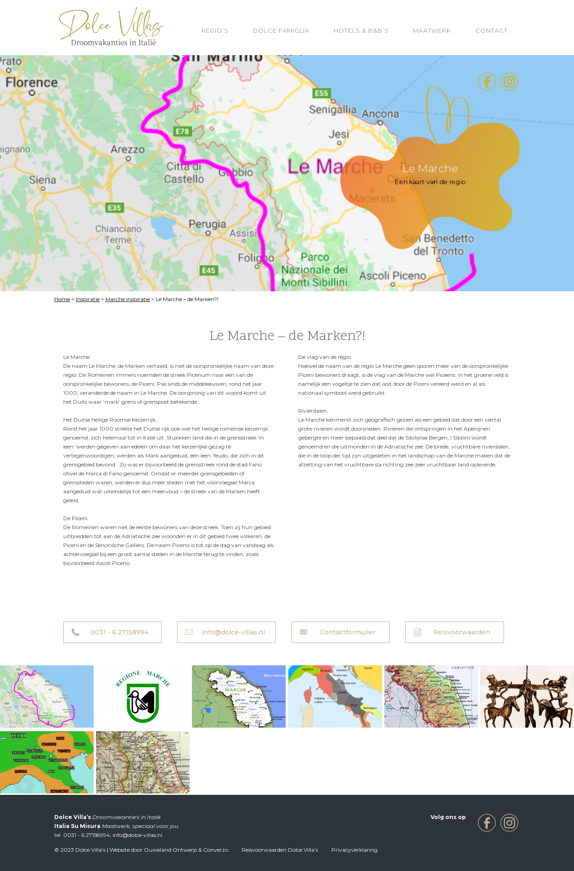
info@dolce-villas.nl (233, 632)
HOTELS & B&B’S (361, 30)
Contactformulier (347, 632)
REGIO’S (215, 30)
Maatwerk (432, 30)
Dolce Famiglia (281, 30)
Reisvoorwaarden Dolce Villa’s (280, 849)
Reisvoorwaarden (461, 632)
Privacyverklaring (354, 849)
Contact (491, 30)
